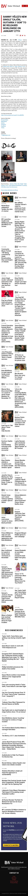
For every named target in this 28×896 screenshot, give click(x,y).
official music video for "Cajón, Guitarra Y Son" (14, 66)
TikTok (2, 127)
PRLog (19, 39)
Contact (14, 879)
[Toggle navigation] (25, 6)
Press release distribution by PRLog (9, 190)
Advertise (14, 878)
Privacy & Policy (14, 882)
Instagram (3, 124)
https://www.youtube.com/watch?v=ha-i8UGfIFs (12, 115)
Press (14, 876)
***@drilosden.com (5, 135)
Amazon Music (4, 119)
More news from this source (10, 187)
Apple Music (4, 121)
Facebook (3, 126)
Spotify (3, 123)
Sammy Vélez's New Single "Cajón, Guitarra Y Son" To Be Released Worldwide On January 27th (14, 185)
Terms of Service (14, 881)
